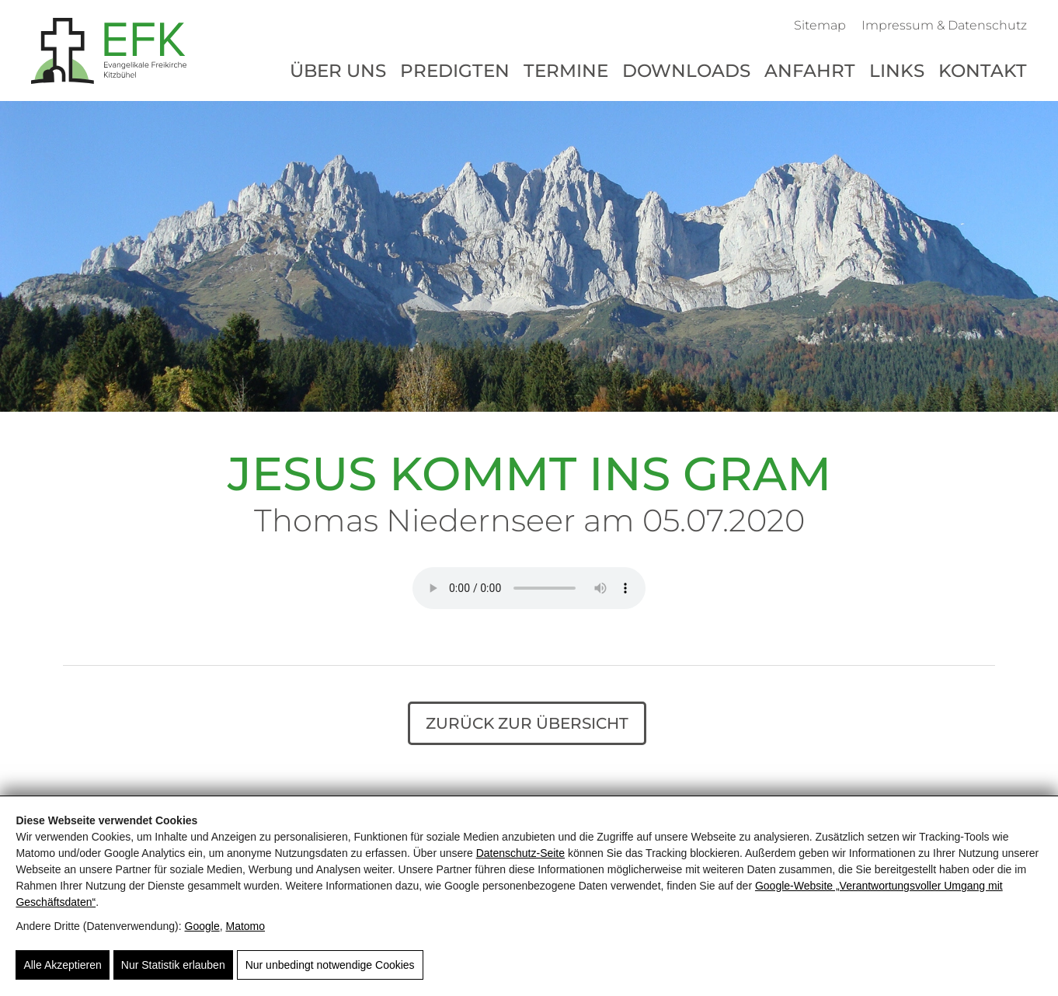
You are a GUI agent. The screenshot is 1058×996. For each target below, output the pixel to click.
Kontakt (982, 71)
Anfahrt (809, 71)
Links (896, 71)
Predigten (455, 71)
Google (202, 926)
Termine (566, 71)
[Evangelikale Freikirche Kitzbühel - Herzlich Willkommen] (108, 50)
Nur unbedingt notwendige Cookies (330, 965)
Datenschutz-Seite (520, 853)
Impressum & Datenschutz (944, 25)
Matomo (245, 926)
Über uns (338, 71)
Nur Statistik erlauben (173, 965)
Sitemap (820, 25)
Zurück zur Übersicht (527, 723)
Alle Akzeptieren (62, 965)
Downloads (686, 71)
